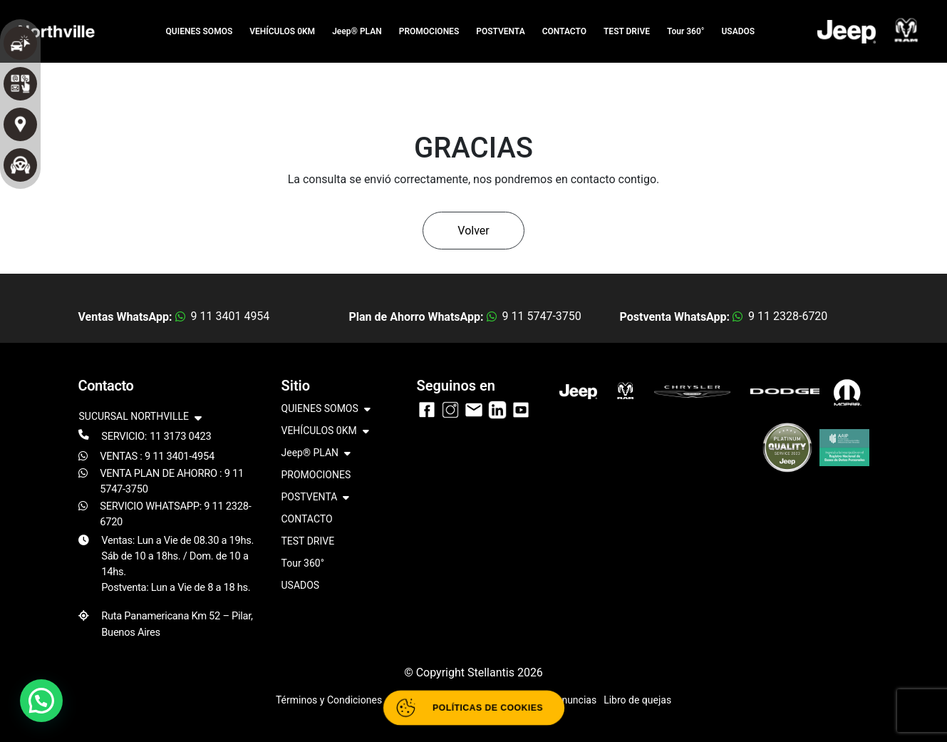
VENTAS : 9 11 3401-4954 (157, 456)
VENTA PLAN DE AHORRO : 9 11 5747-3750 (172, 481)
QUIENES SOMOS (199, 31)
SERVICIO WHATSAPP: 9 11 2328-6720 (175, 514)
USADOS (738, 31)
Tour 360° (685, 31)
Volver (473, 230)
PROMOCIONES (429, 31)
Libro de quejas (637, 700)
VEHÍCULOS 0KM (282, 31)
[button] (41, 700)
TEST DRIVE (627, 31)
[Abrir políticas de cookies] (473, 708)
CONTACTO (564, 31)
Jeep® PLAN (357, 31)
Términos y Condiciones (329, 700)
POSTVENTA (500, 31)
